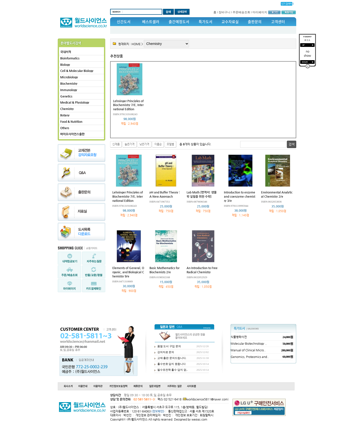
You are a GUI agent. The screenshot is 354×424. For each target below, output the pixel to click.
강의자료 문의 (165, 352)
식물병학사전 (239, 337)
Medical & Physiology (74, 102)
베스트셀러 (150, 21)
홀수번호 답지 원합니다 (171, 363)
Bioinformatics (69, 58)
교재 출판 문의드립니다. (171, 357)
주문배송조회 (241, 12)
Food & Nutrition (71, 121)
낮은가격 (144, 144)
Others (64, 128)
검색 (292, 144)
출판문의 (255, 21)
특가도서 (205, 21)
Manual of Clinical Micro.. (248, 350)
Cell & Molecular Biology (76, 70)
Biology (65, 64)
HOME (136, 44)
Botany (65, 115)
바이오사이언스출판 (72, 134)
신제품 (116, 144)
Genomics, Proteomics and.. (250, 356)
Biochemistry (68, 83)
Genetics (66, 96)
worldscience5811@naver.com (207, 399)
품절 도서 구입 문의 (169, 346)
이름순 (158, 144)
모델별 (170, 144)
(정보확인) (157, 411)
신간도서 (124, 21)
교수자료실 (230, 21)
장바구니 (224, 12)
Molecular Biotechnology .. (249, 343)
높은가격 (129, 144)
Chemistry (67, 108)
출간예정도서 (179, 21)
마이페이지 (259, 12)
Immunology (68, 90)
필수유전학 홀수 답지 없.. (172, 369)
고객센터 (278, 21)
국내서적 (65, 52)
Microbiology (69, 77)
